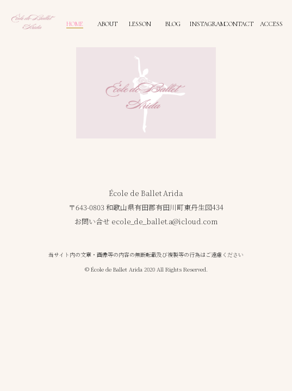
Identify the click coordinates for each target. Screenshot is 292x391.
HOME (74, 24)
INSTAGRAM (207, 24)
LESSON (140, 24)
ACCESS (271, 24)
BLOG (173, 24)
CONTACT (238, 24)
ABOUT (107, 24)
